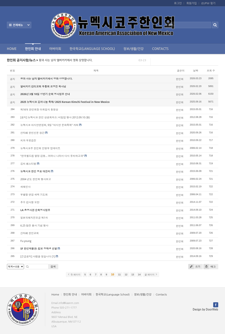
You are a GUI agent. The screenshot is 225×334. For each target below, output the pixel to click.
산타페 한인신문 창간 (32, 133)
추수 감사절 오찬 (29, 202)
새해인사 (25, 187)
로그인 (178, 3)
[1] (53, 256)
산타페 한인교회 (29, 233)
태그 (209, 266)
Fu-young (25, 241)
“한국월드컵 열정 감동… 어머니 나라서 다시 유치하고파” (52, 156)
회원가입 (191, 3)
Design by (205, 309)
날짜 (195, 70)
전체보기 (19, 25)
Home (12, 48)
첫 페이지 (74, 274)
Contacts (160, 48)
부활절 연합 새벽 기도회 (34, 194)
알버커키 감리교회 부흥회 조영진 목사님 (43, 86)
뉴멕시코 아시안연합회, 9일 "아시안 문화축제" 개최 (49, 125)
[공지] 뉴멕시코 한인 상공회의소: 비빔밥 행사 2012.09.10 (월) (55, 117)
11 (119, 274)
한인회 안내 (33, 46)
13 (132, 274)
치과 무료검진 (28, 140)
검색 (53, 266)
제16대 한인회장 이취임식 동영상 (39, 109)
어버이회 (55, 48)
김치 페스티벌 (28, 164)
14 (139, 274)
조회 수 (211, 70)
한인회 (179, 79)
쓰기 (194, 266)
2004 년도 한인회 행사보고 (35, 179)
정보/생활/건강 (133, 48)
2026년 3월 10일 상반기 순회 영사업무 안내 (45, 94)
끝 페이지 (151, 274)
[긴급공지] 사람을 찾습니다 (35, 256)
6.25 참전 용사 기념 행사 (34, 225)
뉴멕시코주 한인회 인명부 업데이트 (40, 148)
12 (126, 274)
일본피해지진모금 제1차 (34, 217)
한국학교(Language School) (92, 48)
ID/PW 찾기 (208, 3)
